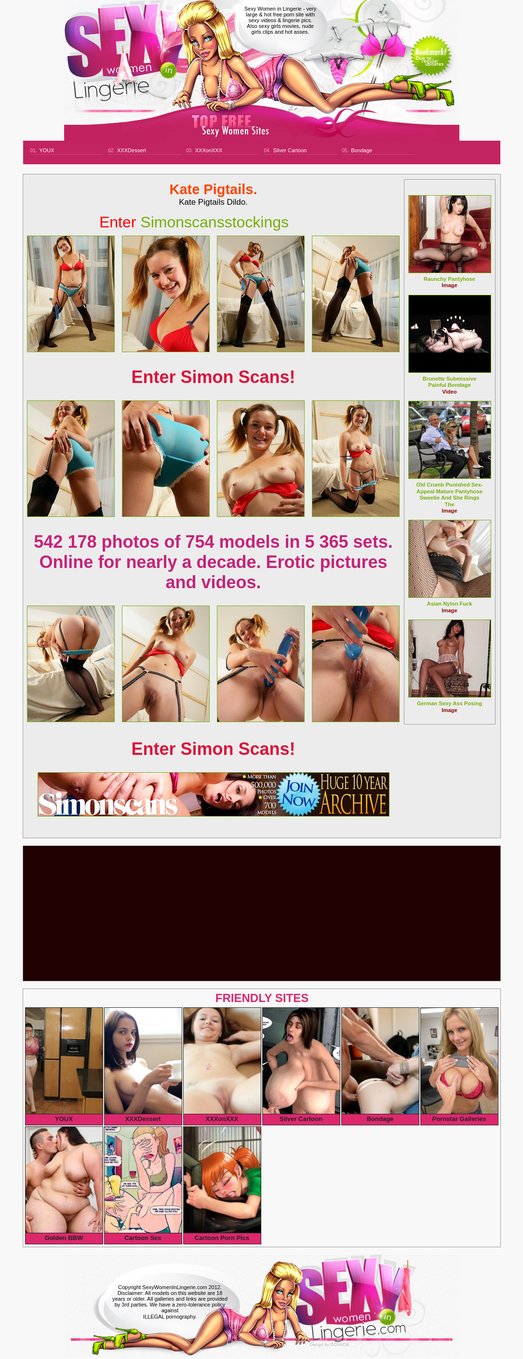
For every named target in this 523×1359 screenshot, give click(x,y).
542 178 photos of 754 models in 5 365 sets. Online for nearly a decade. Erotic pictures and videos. (213, 562)
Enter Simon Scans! (213, 377)
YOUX (46, 150)
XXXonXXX (208, 150)
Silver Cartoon (290, 150)
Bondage (361, 150)
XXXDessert (131, 150)
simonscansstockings (194, 222)
